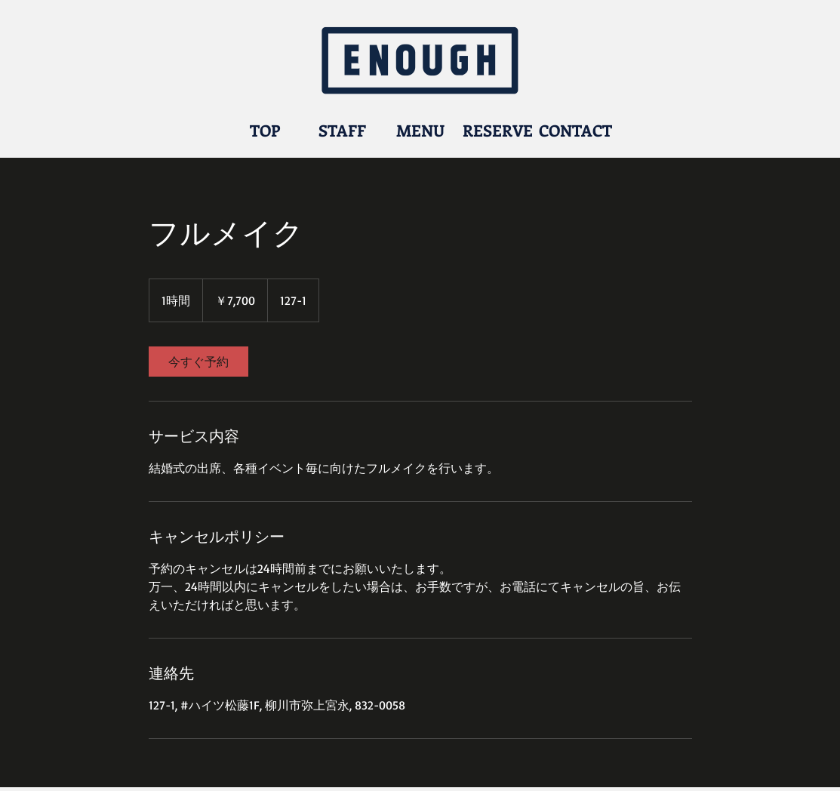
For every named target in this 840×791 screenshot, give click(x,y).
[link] (198, 361)
